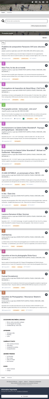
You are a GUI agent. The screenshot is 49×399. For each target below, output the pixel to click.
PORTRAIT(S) (7, 235)
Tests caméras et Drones (13, 343)
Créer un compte (11, 359)
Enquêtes (9, 334)
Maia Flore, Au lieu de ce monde (13, 68)
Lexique (9, 370)
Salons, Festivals (11, 368)
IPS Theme (9, 381)
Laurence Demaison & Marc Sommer (15, 214)
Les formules (10, 356)
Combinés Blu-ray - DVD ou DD (14, 325)
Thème (26, 381)
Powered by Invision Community (24, 384)
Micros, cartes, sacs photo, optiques (15, 322)
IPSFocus (15, 381)
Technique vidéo (11, 333)
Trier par (44, 37)
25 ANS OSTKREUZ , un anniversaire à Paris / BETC (21, 173)
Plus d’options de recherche (39, 25)
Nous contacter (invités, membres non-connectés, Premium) (24, 383)
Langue (21, 381)
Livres (8, 336)
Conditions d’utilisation (22, 391)
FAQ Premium (10, 361)
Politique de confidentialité (35, 381)
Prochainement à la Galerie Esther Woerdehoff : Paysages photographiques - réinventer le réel (23, 129)
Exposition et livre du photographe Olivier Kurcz (19, 256)
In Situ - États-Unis (8, 194)
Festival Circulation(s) (10, 276)
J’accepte (24, 396)
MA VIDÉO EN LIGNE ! (23, 111)
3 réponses (17, 118)
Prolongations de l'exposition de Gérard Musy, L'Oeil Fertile (23, 88)
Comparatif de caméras (12, 347)
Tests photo (9, 345)
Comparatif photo (11, 348)
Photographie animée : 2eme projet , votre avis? (19, 109)
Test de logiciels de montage (14, 323)
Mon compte (10, 358)
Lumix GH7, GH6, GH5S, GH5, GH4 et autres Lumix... (30, 51)
